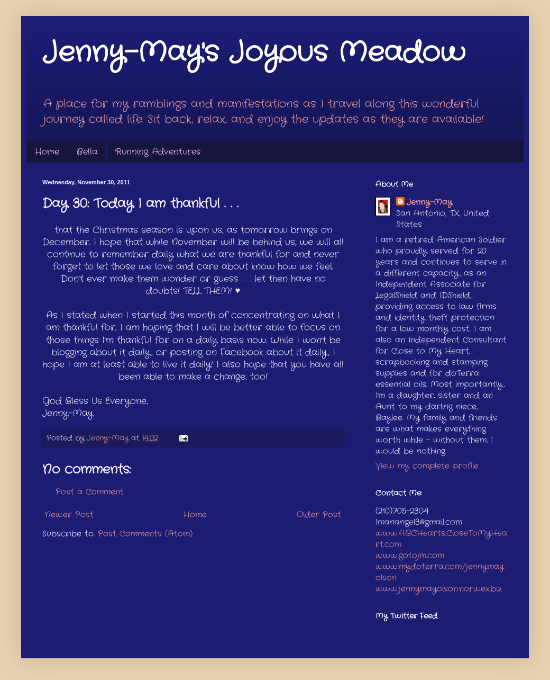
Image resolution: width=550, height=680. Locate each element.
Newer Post (69, 515)
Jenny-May (429, 202)
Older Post (319, 515)
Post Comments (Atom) (145, 534)
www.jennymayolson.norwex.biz (438, 589)
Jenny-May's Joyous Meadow (253, 53)
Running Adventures (157, 152)
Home (47, 152)
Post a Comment (90, 492)
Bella (87, 152)
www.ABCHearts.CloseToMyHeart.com (441, 538)
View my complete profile (427, 466)
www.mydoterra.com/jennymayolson (439, 572)
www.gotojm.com (409, 555)
